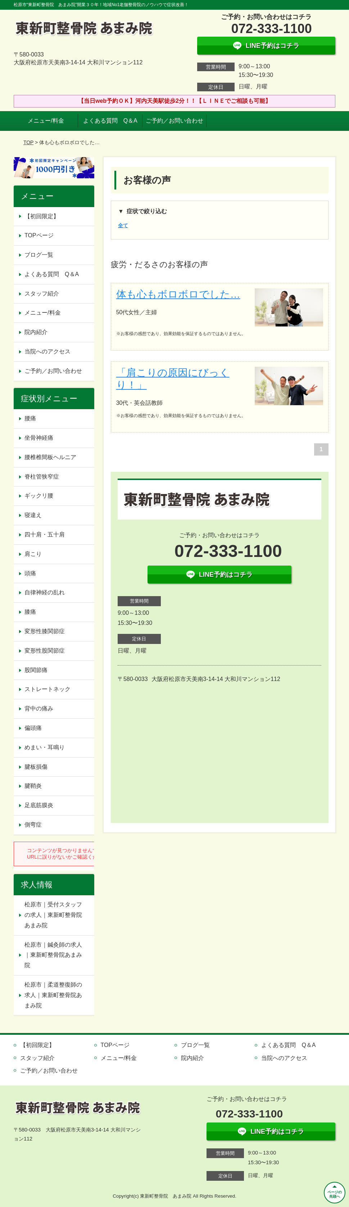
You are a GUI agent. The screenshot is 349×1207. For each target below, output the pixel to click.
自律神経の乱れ (44, 592)
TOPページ (39, 235)
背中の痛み (38, 708)
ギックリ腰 (38, 496)
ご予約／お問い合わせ (174, 121)
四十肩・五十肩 (44, 534)
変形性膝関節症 (44, 631)
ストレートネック (47, 689)
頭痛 (30, 573)
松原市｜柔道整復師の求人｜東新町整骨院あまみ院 (53, 995)
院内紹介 (35, 332)
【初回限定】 (41, 216)
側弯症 (33, 825)
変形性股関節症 (44, 651)
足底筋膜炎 (38, 805)
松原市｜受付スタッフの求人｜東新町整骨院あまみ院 (53, 914)
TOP (28, 142)
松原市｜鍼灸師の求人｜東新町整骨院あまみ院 (53, 955)
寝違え (33, 515)
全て (123, 225)
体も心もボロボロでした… (178, 294)
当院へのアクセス (47, 351)
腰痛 (30, 418)
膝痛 (30, 612)
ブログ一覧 (38, 255)
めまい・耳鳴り (44, 747)
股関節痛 (35, 670)
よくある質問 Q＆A (110, 121)
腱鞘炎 (33, 786)
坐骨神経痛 (38, 438)
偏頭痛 (33, 728)
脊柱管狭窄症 (41, 477)
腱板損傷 (35, 767)
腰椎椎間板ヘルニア (50, 457)
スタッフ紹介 (41, 294)
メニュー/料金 (46, 121)
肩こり (33, 554)
